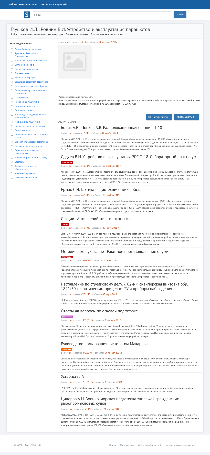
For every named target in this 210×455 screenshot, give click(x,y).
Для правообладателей (53, 4)
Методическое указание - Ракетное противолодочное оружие (115, 251)
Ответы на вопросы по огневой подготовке (99, 311)
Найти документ (187, 116)
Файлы (13, 4)
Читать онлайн (158, 117)
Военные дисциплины (77, 34)
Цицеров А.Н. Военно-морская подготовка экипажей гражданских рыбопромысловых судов (120, 401)
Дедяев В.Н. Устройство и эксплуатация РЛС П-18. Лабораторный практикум (128, 156)
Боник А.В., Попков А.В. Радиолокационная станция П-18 (111, 127)
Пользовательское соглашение (180, 445)
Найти (180, 14)
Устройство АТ (73, 376)
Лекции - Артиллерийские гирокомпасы (96, 218)
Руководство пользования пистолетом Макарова (104, 343)
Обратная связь (28, 4)
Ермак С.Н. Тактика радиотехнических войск (100, 189)
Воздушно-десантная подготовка (107, 34)
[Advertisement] (147, 68)
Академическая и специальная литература (41, 34)
